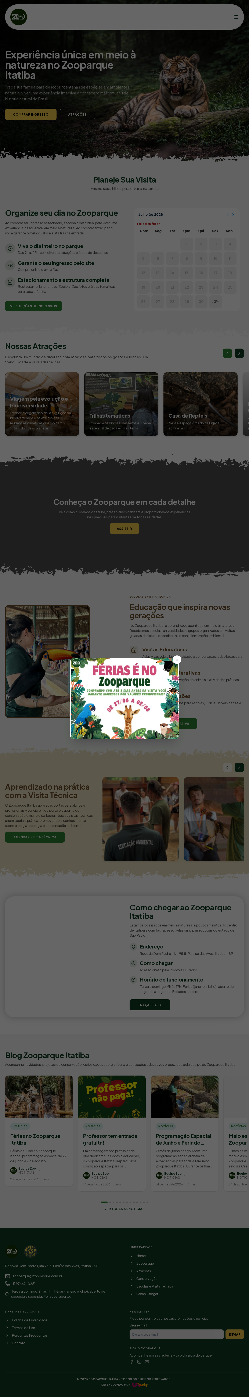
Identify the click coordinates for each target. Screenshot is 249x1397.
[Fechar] (177, 659)
